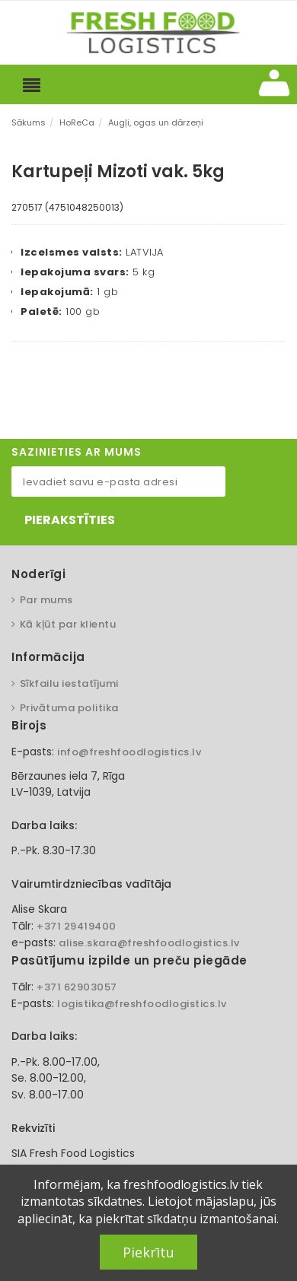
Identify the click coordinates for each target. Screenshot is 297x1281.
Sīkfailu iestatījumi (69, 683)
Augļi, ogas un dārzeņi (155, 122)
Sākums (28, 122)
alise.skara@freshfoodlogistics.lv (149, 943)
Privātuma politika (69, 708)
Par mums (46, 600)
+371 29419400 (77, 926)
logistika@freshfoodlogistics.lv (142, 1004)
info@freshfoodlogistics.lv (129, 752)
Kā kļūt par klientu (68, 624)
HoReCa (76, 122)
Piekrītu (148, 1252)
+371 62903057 (77, 987)
